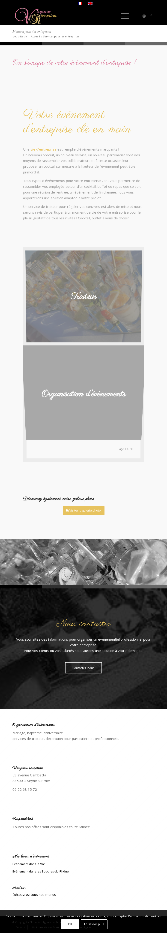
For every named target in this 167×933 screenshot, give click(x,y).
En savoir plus (94, 924)
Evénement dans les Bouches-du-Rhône (40, 871)
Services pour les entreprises (31, 31)
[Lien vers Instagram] (144, 16)
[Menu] (122, 16)
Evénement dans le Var (28, 864)
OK (70, 924)
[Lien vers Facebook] (151, 16)
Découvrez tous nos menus (34, 894)
